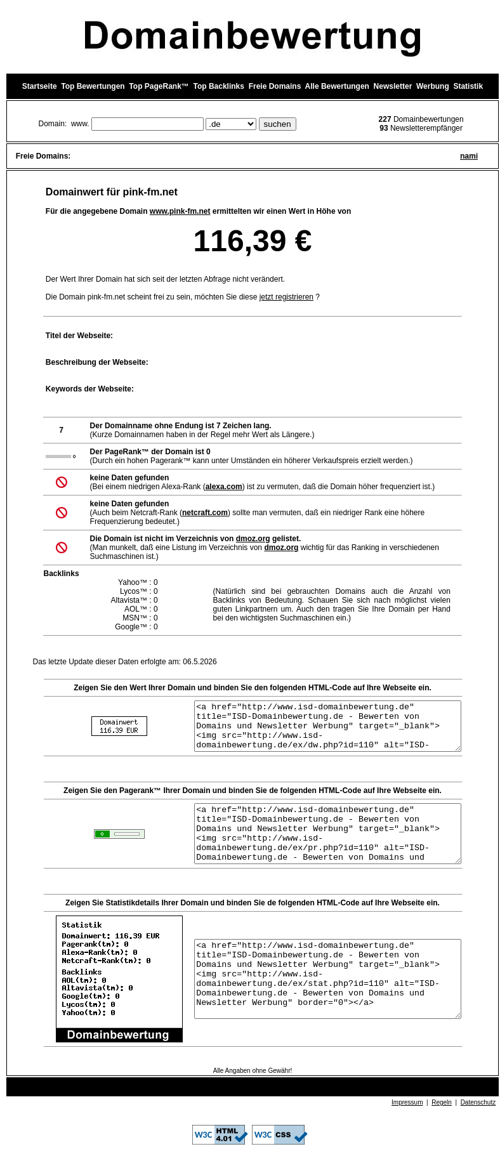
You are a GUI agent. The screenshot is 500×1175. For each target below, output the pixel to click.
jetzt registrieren (286, 296)
